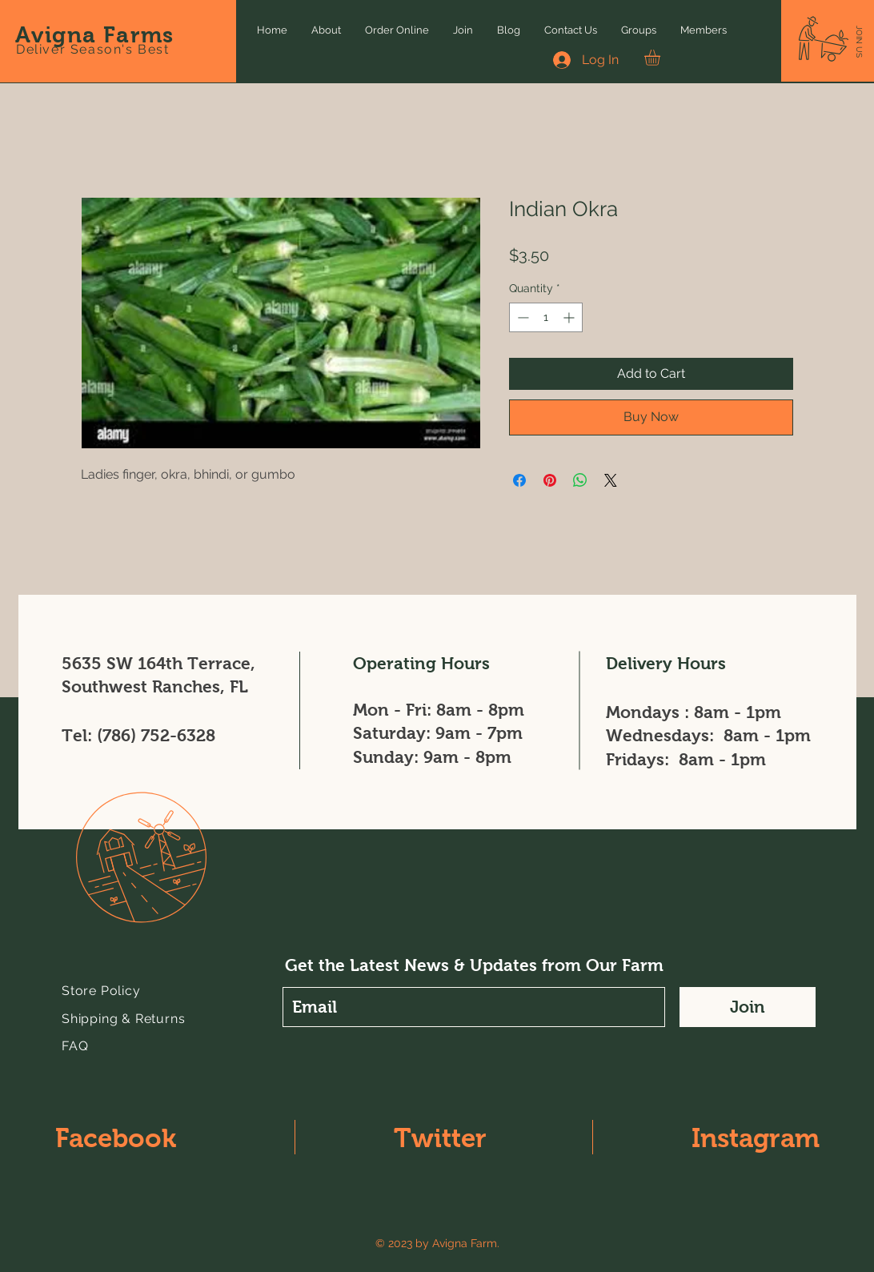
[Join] (748, 1007)
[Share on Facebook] (519, 480)
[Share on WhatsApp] (580, 480)
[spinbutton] (545, 317)
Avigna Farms (94, 34)
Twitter (440, 1138)
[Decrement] (521, 317)
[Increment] (570, 317)
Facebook (115, 1138)
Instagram (756, 1138)
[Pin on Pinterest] (549, 480)
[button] (859, 41)
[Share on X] (610, 480)
